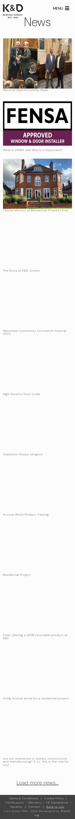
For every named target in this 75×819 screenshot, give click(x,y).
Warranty (35, 802)
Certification (14, 802)
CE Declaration (57, 802)
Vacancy (16, 807)
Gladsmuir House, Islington (23, 454)
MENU (61, 8)
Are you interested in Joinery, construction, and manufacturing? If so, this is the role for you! (36, 762)
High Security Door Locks (21, 394)
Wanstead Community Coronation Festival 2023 (34, 332)
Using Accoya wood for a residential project (36, 698)
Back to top (55, 807)
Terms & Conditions (23, 798)
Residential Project (17, 575)
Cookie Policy (54, 798)
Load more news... (38, 782)
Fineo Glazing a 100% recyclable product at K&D (35, 636)
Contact (34, 807)
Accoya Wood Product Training (26, 514)
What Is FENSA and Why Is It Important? (33, 150)
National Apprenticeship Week (25, 90)
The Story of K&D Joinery (21, 270)
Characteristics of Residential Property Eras (35, 210)
